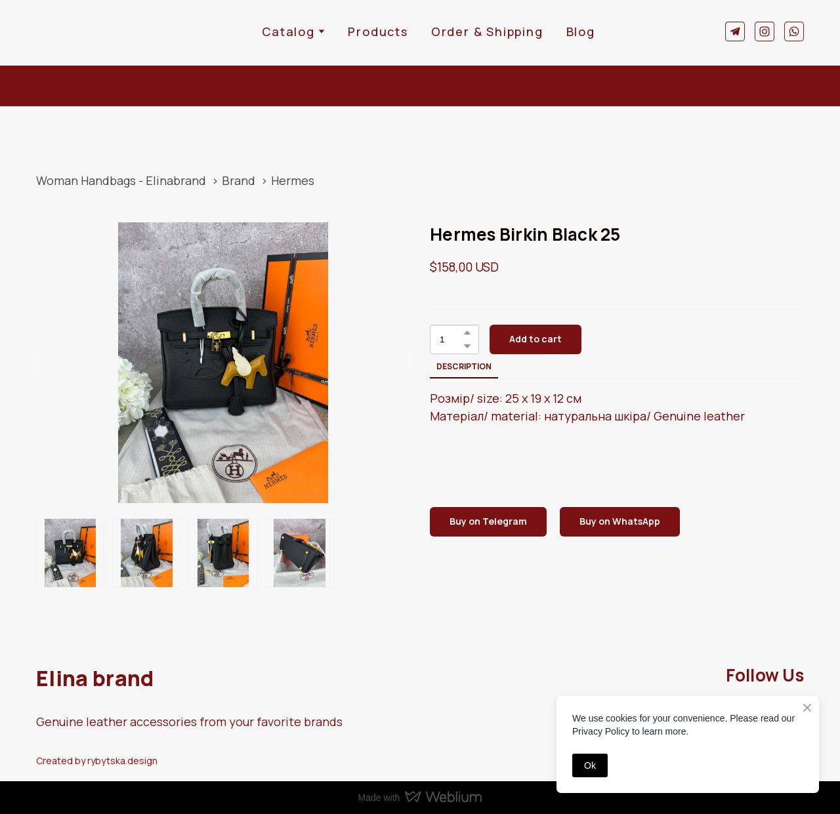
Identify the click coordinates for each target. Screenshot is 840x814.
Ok (590, 765)
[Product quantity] (451, 339)
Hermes (292, 180)
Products (378, 31)
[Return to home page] (76, 31)
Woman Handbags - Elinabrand (121, 180)
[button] (735, 31)
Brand (238, 180)
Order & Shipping (487, 31)
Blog (580, 31)
